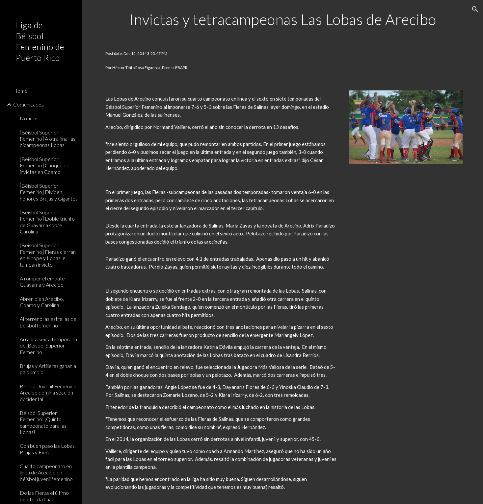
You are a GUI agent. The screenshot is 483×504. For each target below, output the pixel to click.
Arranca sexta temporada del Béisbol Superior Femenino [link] (48, 345)
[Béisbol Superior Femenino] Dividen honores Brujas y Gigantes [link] (49, 192)
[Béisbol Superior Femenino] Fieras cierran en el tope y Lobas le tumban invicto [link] (48, 254)
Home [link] (20, 90)
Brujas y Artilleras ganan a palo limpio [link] (48, 369)
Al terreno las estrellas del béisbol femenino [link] (48, 322)
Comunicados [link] (28, 104)
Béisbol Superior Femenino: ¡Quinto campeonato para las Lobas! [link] (43, 422)
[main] (283, 19)
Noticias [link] (29, 118)
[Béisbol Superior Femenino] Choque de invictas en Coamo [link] (44, 165)
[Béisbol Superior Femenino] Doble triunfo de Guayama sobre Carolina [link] (47, 221)
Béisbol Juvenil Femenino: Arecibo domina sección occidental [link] (49, 392)
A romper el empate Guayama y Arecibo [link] (42, 281)
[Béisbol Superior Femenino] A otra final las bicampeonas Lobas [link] (47, 138)
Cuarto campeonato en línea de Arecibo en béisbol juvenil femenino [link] (46, 472)
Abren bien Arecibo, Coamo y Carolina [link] (42, 302)
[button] (475, 9)
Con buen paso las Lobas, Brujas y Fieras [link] (48, 449)
